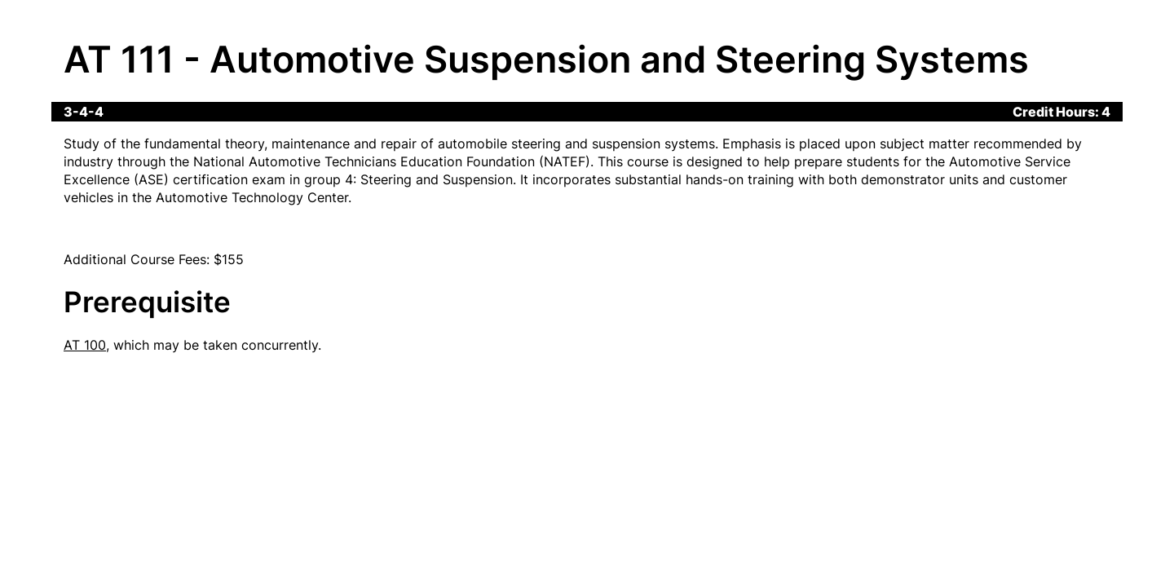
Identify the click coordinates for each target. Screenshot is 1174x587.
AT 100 (85, 345)
